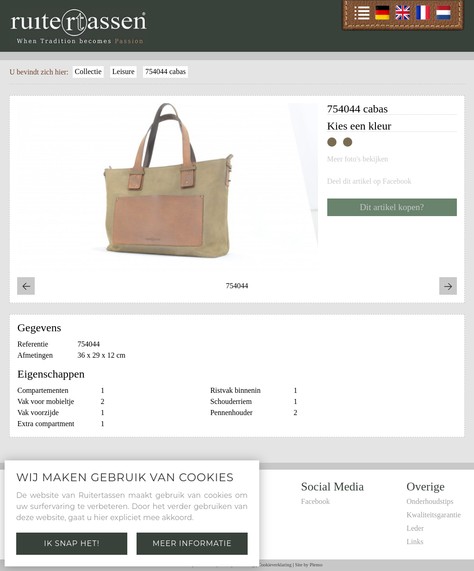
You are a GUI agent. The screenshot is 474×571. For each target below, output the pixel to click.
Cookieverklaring (275, 564)
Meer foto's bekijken (357, 159)
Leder (415, 528)
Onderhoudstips (429, 501)
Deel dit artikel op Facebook (369, 181)
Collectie (88, 71)
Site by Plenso (308, 564)
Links (414, 542)
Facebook (315, 501)
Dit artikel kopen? (392, 207)
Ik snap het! (72, 543)
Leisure (123, 71)
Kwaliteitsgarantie (433, 515)
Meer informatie (191, 543)
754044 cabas (165, 71)
